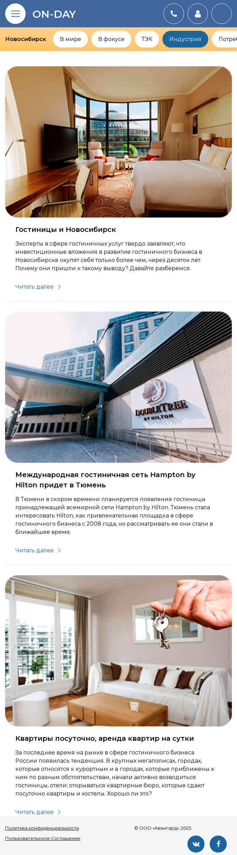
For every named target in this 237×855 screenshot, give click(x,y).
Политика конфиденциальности (42, 828)
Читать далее (34, 287)
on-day (54, 14)
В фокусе (111, 39)
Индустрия (185, 39)
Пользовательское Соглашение (42, 838)
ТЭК (147, 39)
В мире (70, 39)
